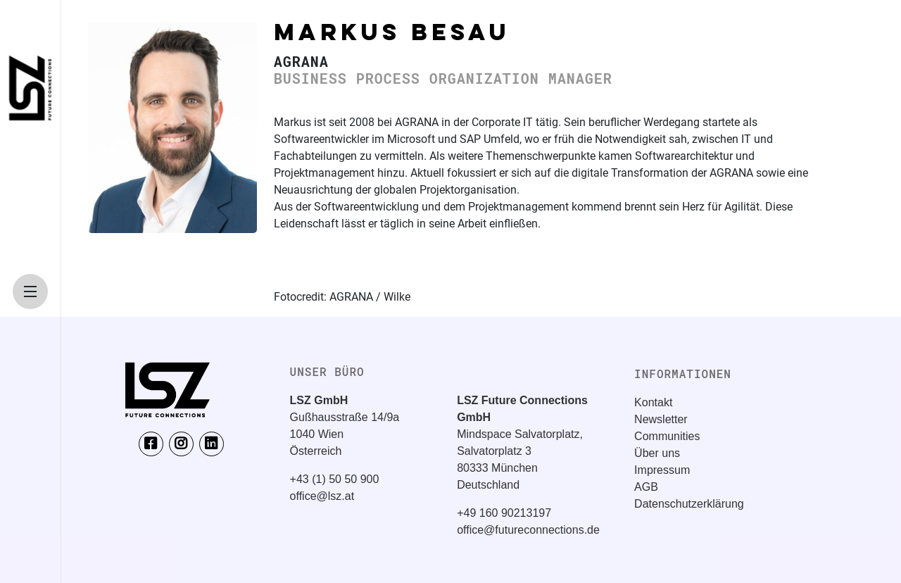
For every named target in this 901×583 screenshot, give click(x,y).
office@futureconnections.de (528, 530)
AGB (646, 487)
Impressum (662, 470)
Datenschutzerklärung (689, 504)
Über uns (657, 453)
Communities (667, 436)
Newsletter (661, 419)
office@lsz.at (322, 496)
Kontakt (653, 402)
